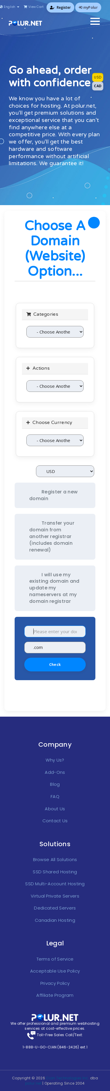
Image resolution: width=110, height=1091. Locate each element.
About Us (55, 809)
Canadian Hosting (55, 920)
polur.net (33, 1083)
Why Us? (55, 760)
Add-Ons (55, 772)
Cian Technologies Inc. (67, 1078)
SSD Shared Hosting (55, 872)
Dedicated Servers (55, 908)
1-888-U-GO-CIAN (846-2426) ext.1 (55, 1047)
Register (60, 7)
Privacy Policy (55, 983)
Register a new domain (53, 495)
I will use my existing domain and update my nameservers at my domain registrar (54, 588)
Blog (55, 784)
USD (98, 77)
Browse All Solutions (55, 859)
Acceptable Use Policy (55, 971)
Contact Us (55, 821)
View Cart (34, 7)
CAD (98, 85)
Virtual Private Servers (55, 896)
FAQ (55, 796)
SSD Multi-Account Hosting (55, 884)
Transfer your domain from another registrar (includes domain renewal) (51, 536)
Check (55, 664)
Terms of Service (55, 959)
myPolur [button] (88, 7)
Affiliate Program (54, 995)
